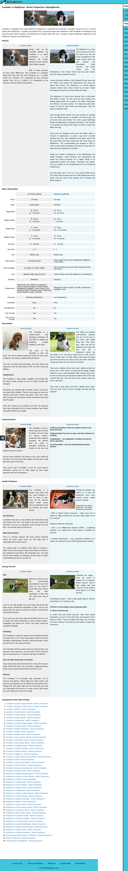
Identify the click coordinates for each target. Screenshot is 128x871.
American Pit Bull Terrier (107, 88)
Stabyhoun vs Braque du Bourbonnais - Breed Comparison (27, 827)
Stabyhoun (70, 45)
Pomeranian (103, 41)
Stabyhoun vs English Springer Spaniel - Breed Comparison (27, 773)
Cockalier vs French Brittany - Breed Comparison (23, 715)
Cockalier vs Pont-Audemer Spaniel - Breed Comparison (26, 737)
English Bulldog (104, 37)
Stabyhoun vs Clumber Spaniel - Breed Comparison (24, 821)
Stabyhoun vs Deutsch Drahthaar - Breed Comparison (25, 818)
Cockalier (23, 45)
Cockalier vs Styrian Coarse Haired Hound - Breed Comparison (28, 757)
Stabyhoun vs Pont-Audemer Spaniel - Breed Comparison (26, 807)
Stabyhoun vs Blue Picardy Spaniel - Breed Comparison (26, 813)
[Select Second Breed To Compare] (113, 15)
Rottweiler (102, 67)
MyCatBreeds (80, 863)
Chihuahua (103, 71)
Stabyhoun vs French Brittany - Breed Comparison (24, 785)
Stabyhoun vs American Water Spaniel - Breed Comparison (27, 793)
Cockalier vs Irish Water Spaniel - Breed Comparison (25, 740)
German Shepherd (105, 58)
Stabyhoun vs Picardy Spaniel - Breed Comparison (24, 796)
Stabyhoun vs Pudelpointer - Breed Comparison (23, 790)
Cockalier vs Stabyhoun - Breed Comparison (22, 754)
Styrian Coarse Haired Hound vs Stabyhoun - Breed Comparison (29, 835)
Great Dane (103, 100)
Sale (29, 45)
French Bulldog (104, 46)
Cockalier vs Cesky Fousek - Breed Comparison (23, 771)
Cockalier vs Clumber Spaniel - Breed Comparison (24, 751)
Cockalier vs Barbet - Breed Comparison (20, 731)
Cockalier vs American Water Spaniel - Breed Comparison (26, 723)
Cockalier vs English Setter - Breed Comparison (23, 712)
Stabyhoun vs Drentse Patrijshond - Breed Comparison (25, 832)
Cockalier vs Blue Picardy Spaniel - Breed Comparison (25, 743)
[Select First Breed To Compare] (113, 10)
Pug (100, 54)
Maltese (102, 50)
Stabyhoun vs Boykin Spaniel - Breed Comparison (24, 787)
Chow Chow (103, 96)
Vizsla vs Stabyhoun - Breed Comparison (20, 838)
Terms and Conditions (35, 863)
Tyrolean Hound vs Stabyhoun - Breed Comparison (24, 841)
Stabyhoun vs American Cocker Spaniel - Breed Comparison (27, 776)
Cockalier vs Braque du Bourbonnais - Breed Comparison (26, 768)
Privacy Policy (18, 863)
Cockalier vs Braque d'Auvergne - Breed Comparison (25, 729)
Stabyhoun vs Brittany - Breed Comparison (21, 779)
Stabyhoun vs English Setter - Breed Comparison (23, 782)
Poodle (101, 104)
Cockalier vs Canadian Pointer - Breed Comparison (24, 745)
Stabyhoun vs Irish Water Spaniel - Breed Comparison (25, 810)
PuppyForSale (65, 863)
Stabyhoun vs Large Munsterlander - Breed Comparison (26, 824)
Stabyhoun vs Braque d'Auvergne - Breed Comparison (25, 799)
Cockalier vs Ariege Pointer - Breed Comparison (23, 734)
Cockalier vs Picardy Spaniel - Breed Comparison (23, 726)
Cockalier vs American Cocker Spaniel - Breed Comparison (27, 706)
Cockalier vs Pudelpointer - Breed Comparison (22, 720)
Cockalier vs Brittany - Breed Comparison (20, 709)
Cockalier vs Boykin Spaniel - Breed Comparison (23, 717)
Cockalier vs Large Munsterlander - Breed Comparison (25, 762)
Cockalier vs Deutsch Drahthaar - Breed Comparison (24, 748)
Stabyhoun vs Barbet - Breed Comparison (21, 801)
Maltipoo (102, 109)
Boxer (101, 83)
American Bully (104, 79)
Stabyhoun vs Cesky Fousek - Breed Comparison (23, 829)
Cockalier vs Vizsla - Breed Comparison (20, 759)
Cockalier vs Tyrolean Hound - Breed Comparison (23, 765)
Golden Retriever (105, 62)
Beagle (101, 92)
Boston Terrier (104, 75)
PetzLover (51, 863)
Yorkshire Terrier (105, 33)
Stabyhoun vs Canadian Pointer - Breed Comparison (24, 815)
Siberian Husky (104, 29)
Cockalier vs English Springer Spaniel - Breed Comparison (27, 703)
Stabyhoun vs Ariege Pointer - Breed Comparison (23, 804)
